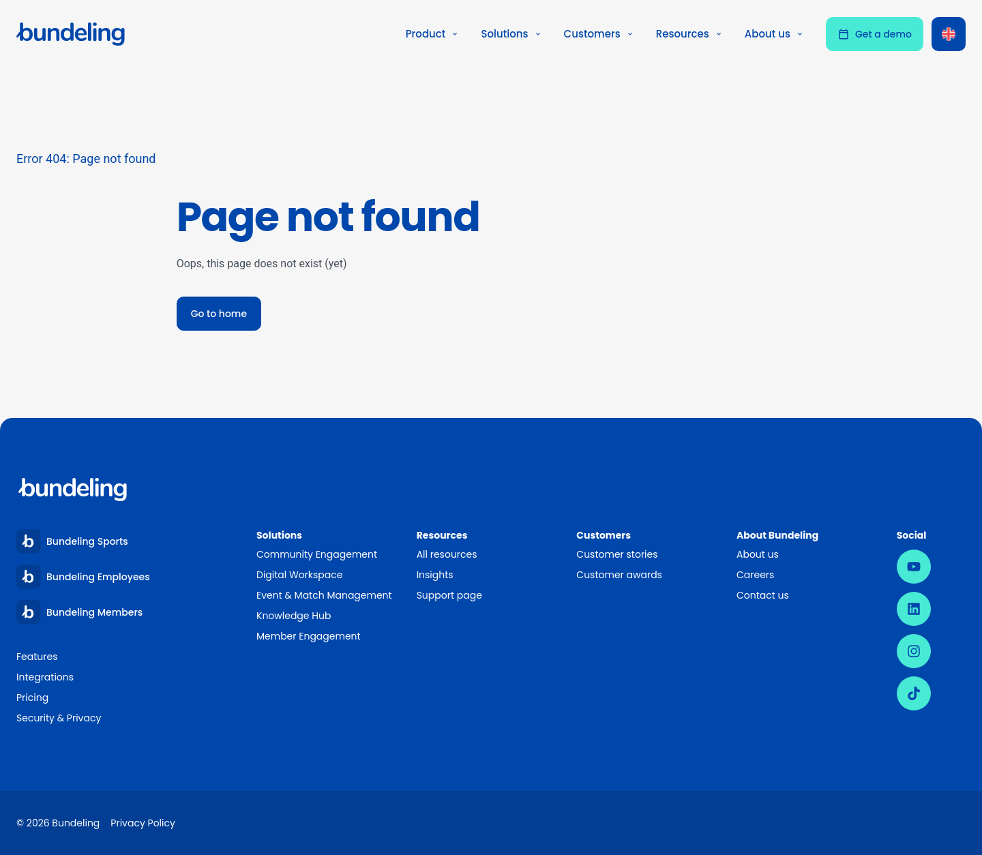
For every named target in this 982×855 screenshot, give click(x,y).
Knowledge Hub (293, 615)
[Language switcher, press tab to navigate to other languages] (949, 34)
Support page (449, 595)
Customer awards (619, 575)
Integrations (45, 677)
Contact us (762, 595)
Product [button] (433, 34)
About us (757, 554)
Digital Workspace (299, 575)
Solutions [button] (511, 34)
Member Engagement (309, 636)
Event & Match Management (324, 595)
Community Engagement (316, 554)
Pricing (32, 697)
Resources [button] (689, 34)
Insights (435, 575)
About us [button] (774, 34)
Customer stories (616, 554)
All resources (447, 554)
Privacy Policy (142, 823)
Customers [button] (599, 34)
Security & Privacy (58, 718)
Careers (755, 575)
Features (36, 656)
